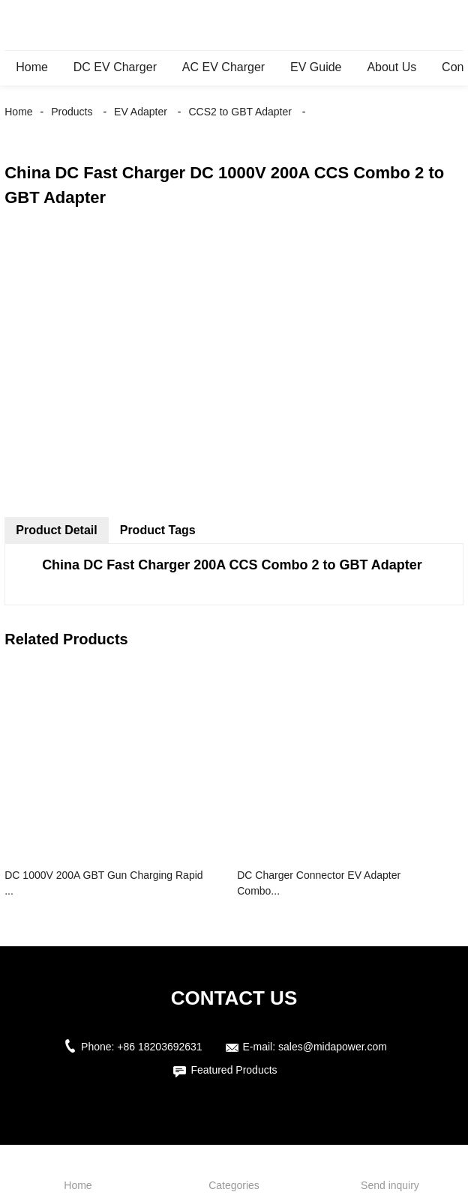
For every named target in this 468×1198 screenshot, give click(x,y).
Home (32, 67)
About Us (391, 67)
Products (71, 112)
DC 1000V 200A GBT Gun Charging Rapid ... (103, 883)
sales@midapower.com (332, 1047)
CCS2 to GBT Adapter (239, 112)
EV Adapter (140, 112)
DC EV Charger (115, 67)
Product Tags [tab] (158, 530)
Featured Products (233, 1070)
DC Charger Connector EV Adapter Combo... (318, 883)
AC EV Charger (223, 67)
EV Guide (315, 67)
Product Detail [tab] (56, 530)
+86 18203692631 (159, 1047)
